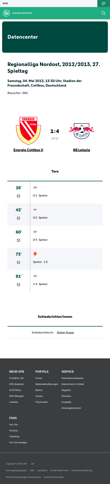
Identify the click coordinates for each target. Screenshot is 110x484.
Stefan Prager (65, 332)
